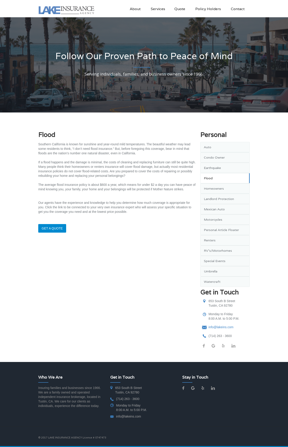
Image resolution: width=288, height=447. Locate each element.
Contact (238, 9)
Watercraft (212, 282)
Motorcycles (213, 220)
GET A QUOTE (52, 228)
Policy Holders (208, 9)
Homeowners (214, 188)
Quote (179, 9)
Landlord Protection (219, 199)
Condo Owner (214, 157)
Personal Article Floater (221, 230)
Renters (210, 240)
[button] (160, 9)
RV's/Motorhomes (218, 251)
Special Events (214, 261)
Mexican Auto (214, 209)
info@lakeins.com (221, 327)
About (135, 9)
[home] (66, 10)
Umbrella (210, 271)
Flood (208, 178)
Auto (207, 147)
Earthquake (212, 168)
